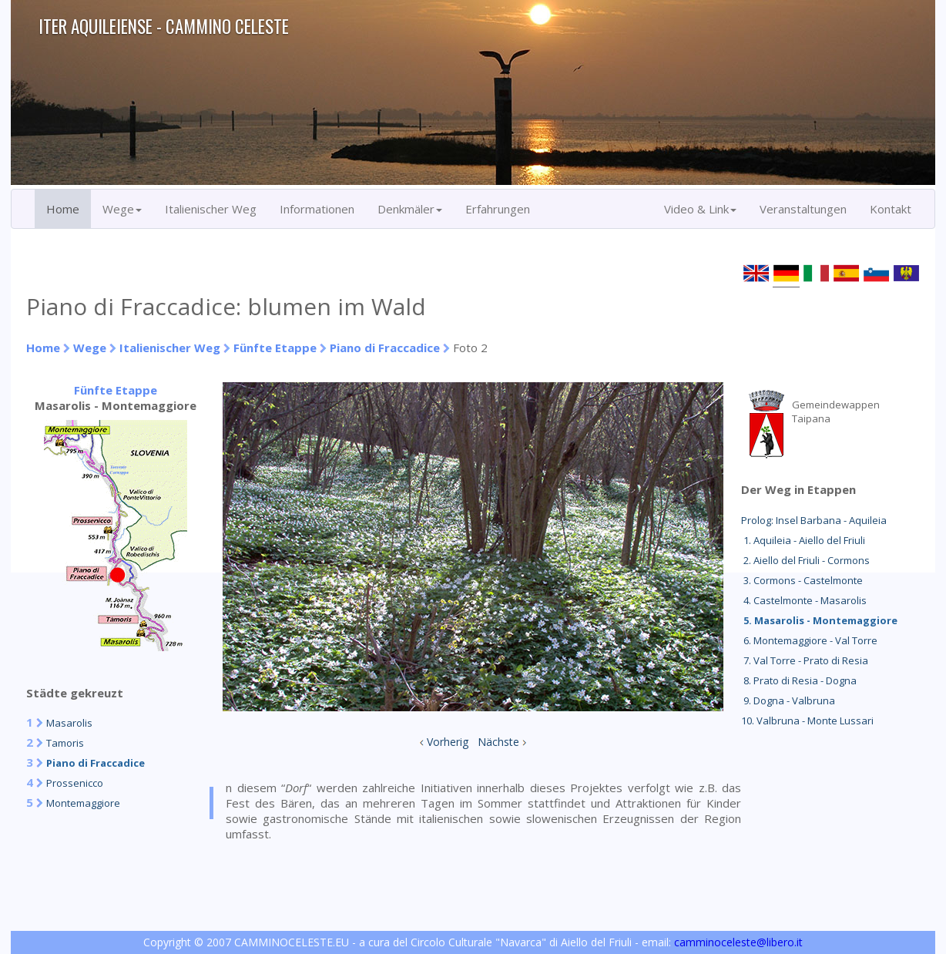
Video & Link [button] (700, 209)
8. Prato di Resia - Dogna (799, 680)
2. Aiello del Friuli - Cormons (805, 560)
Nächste (498, 741)
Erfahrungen (497, 209)
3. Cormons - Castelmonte (802, 580)
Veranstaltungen (803, 209)
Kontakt (890, 209)
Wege (89, 347)
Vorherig (447, 741)
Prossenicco (74, 783)
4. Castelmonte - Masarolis (804, 600)
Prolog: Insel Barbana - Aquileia (814, 520)
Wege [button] (122, 209)
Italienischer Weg (211, 209)
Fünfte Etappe (275, 347)
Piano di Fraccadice (385, 347)
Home (62, 209)
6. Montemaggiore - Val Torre (809, 640)
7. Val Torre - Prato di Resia (804, 660)
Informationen (317, 209)
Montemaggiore (83, 803)
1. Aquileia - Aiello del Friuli (803, 540)
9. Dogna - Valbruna (788, 700)
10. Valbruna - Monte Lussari (807, 720)
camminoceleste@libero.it (738, 942)
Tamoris (65, 743)
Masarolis (69, 723)
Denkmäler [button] (409, 209)
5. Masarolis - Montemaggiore (819, 620)
